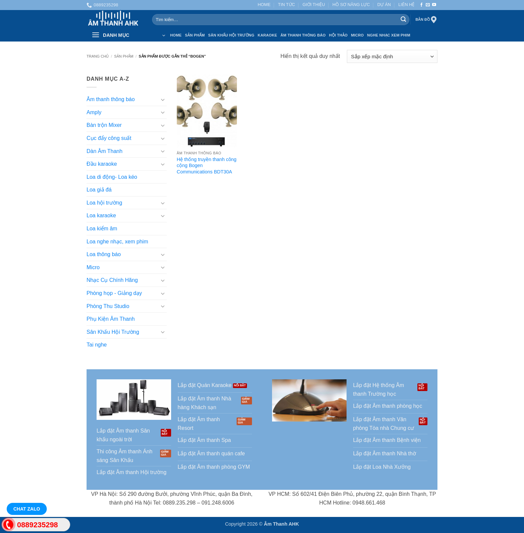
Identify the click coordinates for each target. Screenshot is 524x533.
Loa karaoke (101, 216)
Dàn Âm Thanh (104, 151)
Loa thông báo (104, 254)
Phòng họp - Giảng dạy (114, 293)
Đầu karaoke (102, 164)
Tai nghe (97, 345)
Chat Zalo (26, 509)
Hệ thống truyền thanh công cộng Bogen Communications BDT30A (207, 165)
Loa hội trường (104, 203)
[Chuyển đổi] (163, 99)
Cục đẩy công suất (109, 138)
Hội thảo (338, 35)
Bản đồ (426, 19)
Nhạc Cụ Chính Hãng (112, 280)
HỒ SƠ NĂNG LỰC (351, 4)
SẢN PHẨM (195, 35)
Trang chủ (98, 56)
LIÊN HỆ (406, 4)
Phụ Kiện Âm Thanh (111, 319)
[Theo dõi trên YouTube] (434, 5)
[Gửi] (403, 19)
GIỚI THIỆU (313, 4)
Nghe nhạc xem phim (388, 35)
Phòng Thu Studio (108, 306)
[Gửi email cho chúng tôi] (428, 5)
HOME (264, 4)
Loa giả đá (99, 190)
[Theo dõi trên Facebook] (421, 5)
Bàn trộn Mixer (104, 125)
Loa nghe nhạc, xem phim (117, 241)
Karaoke (267, 35)
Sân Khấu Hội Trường (231, 35)
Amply (94, 112)
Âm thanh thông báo (111, 99)
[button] (128, 35)
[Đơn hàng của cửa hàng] (392, 56)
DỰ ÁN (384, 4)
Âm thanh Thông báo (302, 35)
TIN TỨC (286, 4)
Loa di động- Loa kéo (112, 177)
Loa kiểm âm (102, 228)
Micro (357, 35)
